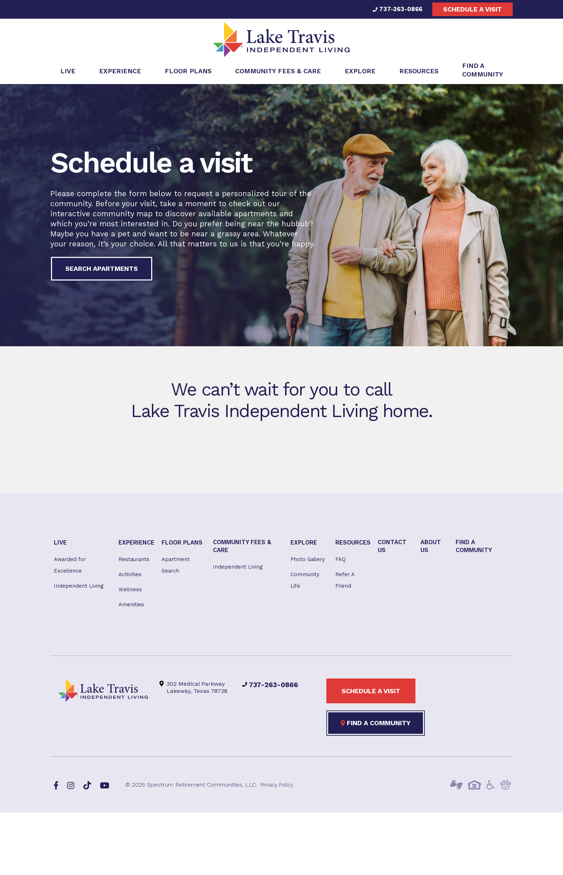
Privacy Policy (279, 791)
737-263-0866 (395, 9)
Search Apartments (101, 271)
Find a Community (375, 730)
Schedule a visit (472, 9)
